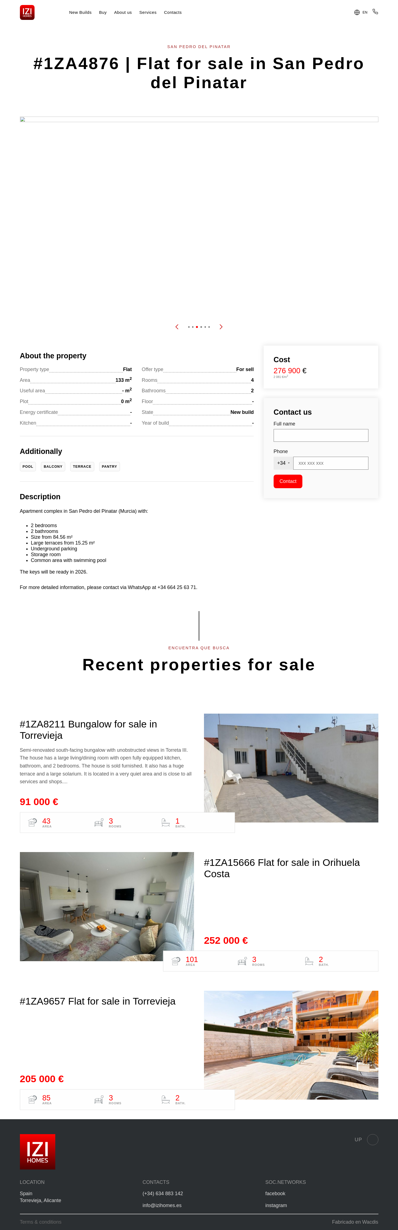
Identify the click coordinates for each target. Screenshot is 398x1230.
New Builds (80, 12)
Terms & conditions (41, 1222)
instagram (276, 1205)
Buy (103, 12)
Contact (288, 481)
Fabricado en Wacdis (355, 1222)
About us (123, 12)
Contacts (173, 12)
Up (366, 1139)
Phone (281, 451)
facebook (275, 1193)
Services (148, 12)
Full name (284, 424)
